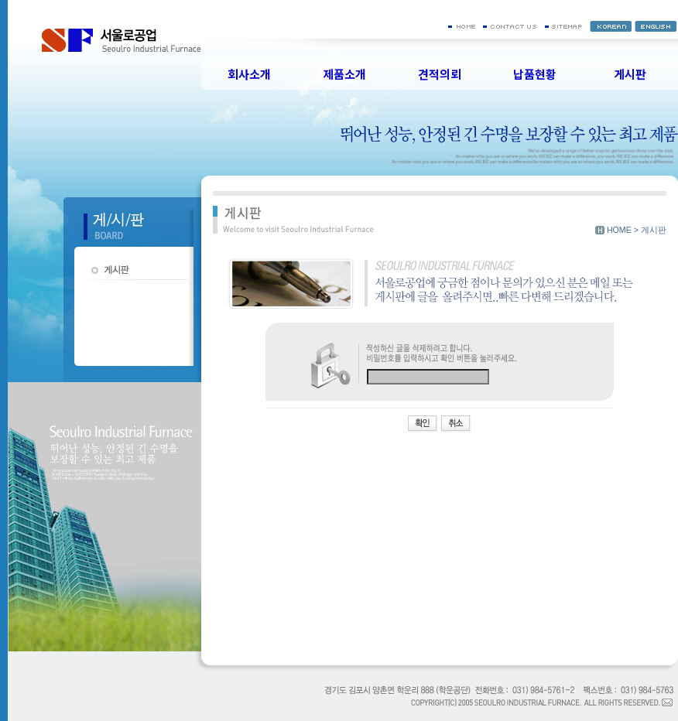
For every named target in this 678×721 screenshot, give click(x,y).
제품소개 (344, 74)
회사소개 (249, 74)
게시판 (630, 74)
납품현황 (534, 74)
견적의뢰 (439, 74)
